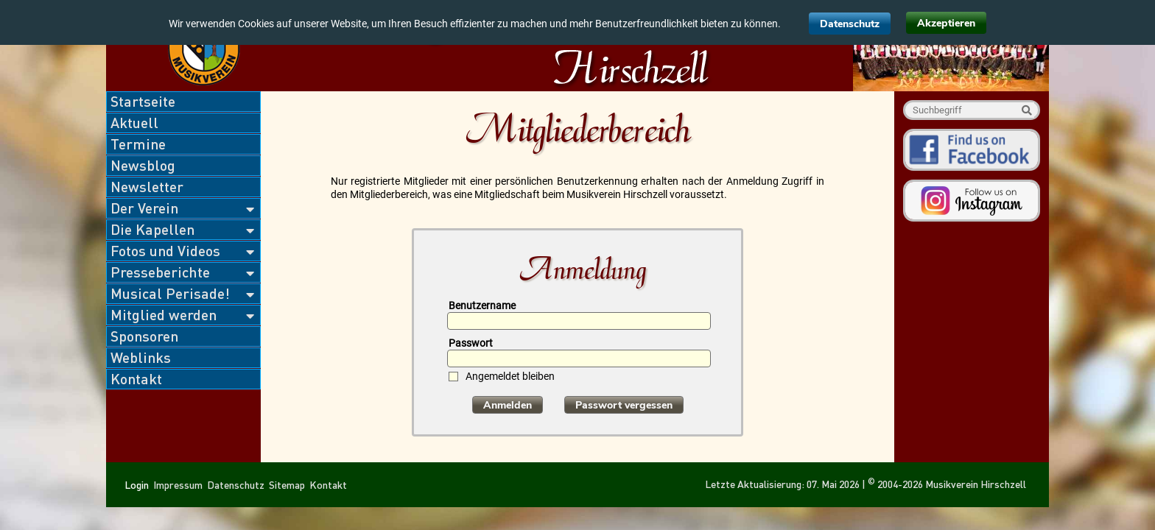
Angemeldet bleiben (510, 376)
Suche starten (1026, 110)
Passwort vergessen (624, 405)
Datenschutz (850, 24)
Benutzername (482, 305)
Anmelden (507, 405)
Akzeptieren (946, 23)
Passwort (471, 343)
